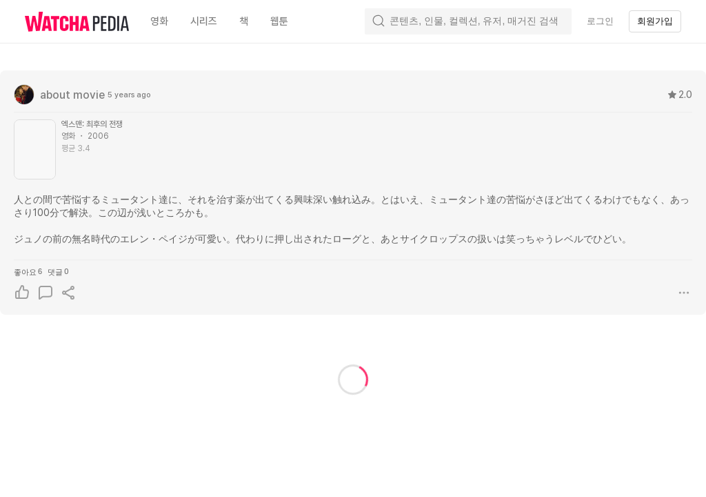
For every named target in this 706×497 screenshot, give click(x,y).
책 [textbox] (243, 21)
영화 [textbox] (159, 21)
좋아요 (28, 271)
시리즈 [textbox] (203, 21)
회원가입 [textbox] (655, 21)
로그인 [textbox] (600, 21)
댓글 (58, 271)
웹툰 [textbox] (279, 21)
